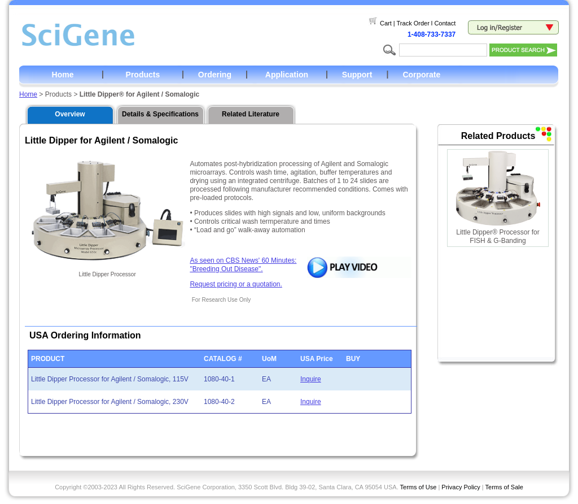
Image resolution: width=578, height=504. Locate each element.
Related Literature (250, 114)
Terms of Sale (504, 487)
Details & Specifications (160, 114)
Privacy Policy (460, 487)
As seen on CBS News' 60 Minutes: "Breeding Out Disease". (243, 265)
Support (357, 74)
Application (286, 74)
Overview (70, 114)
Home (63, 74)
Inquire (310, 379)
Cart (386, 23)
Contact (445, 23)
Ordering (214, 74)
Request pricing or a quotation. (236, 284)
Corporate (421, 74)
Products (143, 74)
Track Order (413, 23)
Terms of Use (418, 487)
